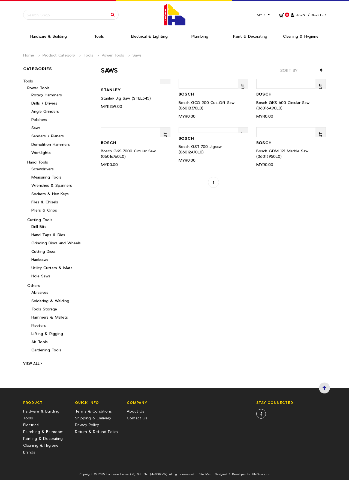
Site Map (205, 474)
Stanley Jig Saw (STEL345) (126, 94)
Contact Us (137, 418)
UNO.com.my (261, 474)
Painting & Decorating (43, 438)
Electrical (31, 424)
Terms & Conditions (93, 411)
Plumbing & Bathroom (43, 431)
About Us (135, 411)
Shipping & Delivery (93, 418)
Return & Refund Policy (96, 431)
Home (28, 55)
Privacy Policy (87, 424)
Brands (29, 452)
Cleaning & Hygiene (41, 445)
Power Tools (113, 55)
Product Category (59, 55)
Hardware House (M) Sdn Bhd (127, 474)
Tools (88, 55)
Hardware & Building (41, 411)
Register (318, 14)
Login (300, 14)
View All (32, 360)
